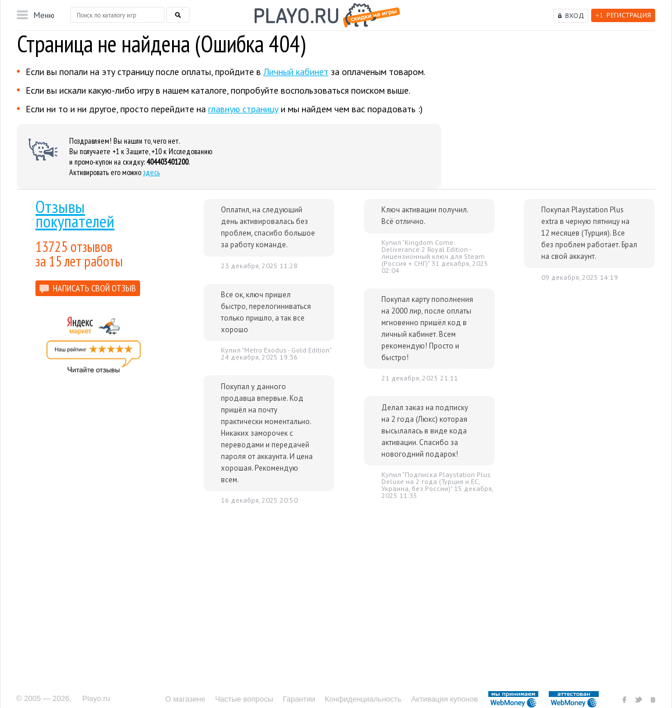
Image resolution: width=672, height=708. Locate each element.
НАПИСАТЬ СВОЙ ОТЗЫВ (94, 288)
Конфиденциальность (363, 699)
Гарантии (299, 699)
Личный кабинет (295, 71)
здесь (151, 172)
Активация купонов (444, 699)
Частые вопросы (244, 699)
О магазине (185, 699)
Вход (574, 15)
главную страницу (243, 109)
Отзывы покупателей (75, 213)
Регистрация (623, 14)
